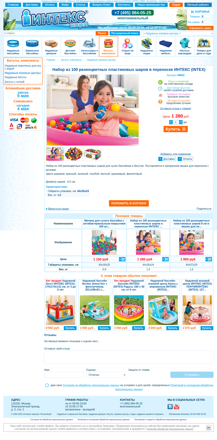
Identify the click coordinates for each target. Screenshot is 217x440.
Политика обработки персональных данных (169, 429)
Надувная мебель (166, 41)
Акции (176, 4)
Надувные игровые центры (23, 73)
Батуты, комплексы (108, 41)
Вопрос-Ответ (102, 4)
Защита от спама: (139, 369)
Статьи (80, 4)
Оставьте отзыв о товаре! (175, 108)
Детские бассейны (70, 41)
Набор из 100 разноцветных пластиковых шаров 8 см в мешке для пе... (191, 223)
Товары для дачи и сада (204, 41)
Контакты (124, 4)
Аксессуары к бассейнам (89, 41)
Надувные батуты (15, 77)
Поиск (102, 33)
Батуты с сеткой (14, 81)
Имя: (47, 369)
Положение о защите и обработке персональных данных (160, 419)
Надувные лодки (147, 41)
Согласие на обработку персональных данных (91, 385)
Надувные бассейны (13, 41)
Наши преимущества (151, 4)
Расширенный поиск (124, 33)
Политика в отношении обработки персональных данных (104, 419)
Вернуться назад (58, 208)
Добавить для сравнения (175, 154)
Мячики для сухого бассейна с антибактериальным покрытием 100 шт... (104, 223)
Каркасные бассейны (32, 41)
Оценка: (91, 369)
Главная (13, 4)
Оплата (50, 4)
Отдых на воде (127, 41)
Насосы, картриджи (185, 41)
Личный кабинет (198, 4)
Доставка (32, 4)
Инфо (65, 4)
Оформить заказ (200, 28)
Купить (70, 328)
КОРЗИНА (202, 11)
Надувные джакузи (51, 41)
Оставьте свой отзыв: (57, 348)
